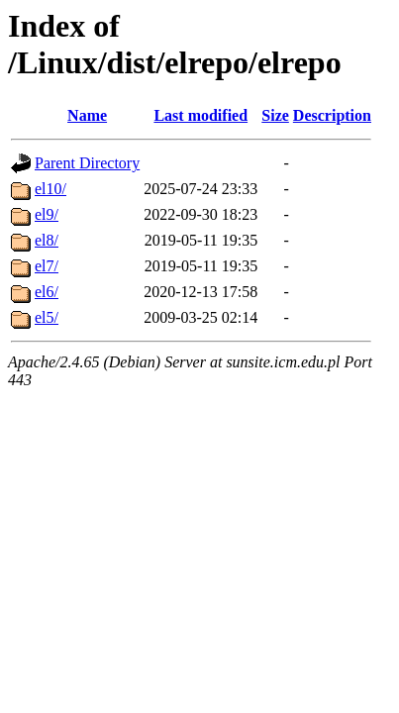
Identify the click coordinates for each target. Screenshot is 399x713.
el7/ (46, 265)
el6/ (46, 291)
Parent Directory (87, 162)
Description (332, 115)
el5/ (46, 317)
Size (275, 115)
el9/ (46, 214)
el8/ (46, 240)
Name (87, 115)
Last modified (200, 115)
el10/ (50, 188)
